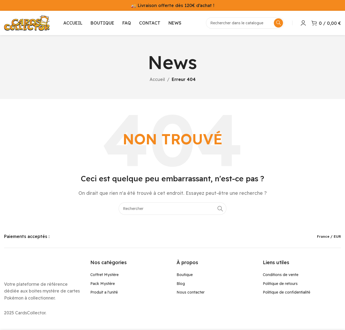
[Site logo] (27, 22)
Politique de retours (280, 283)
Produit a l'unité (104, 292)
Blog (181, 283)
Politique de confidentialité (286, 292)
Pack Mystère (102, 283)
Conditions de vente (280, 274)
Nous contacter (191, 292)
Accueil (157, 79)
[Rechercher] (172, 208)
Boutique (185, 274)
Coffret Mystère (104, 274)
